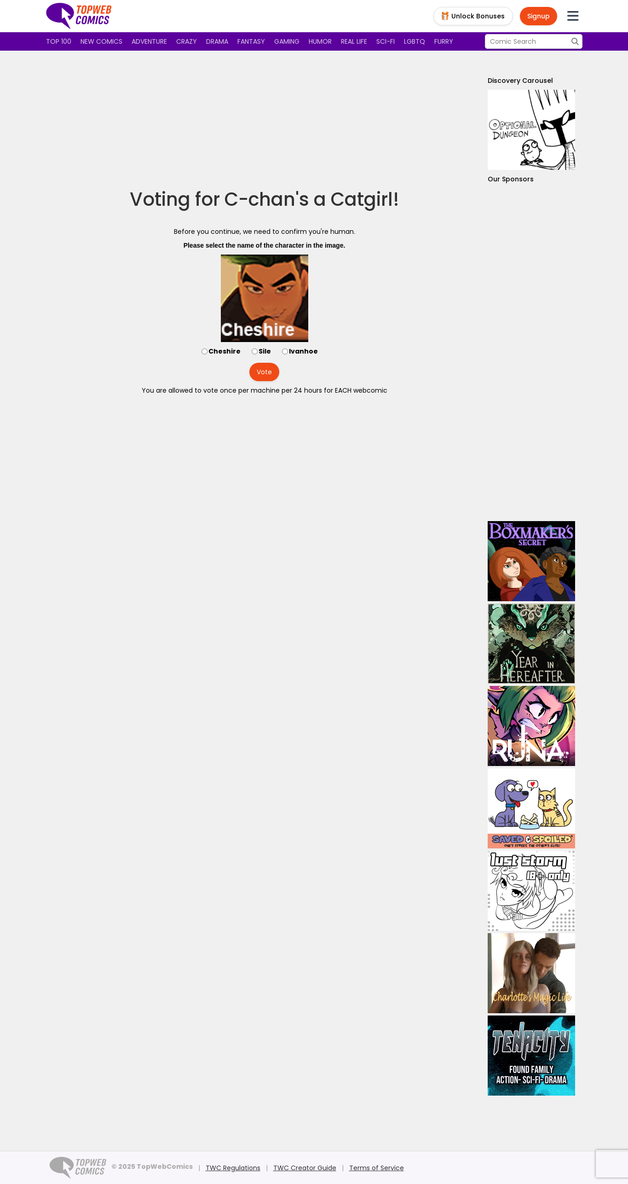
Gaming (287, 41)
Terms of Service (376, 1167)
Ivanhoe (303, 351)
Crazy (186, 41)
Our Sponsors (511, 179)
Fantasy (251, 41)
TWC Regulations (233, 1167)
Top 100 (58, 41)
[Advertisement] (264, 119)
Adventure (149, 41)
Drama (217, 41)
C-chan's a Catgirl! (312, 199)
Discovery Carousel (520, 80)
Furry (443, 41)
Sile (265, 351)
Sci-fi (385, 41)
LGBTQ (414, 41)
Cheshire (224, 351)
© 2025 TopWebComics (152, 1166)
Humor (320, 41)
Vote (264, 372)
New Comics (101, 41)
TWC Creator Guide (304, 1167)
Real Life (354, 41)
